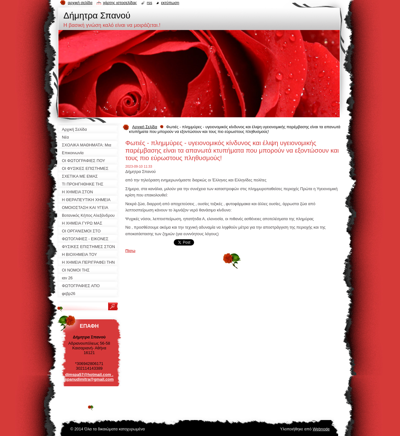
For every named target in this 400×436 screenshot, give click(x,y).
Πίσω (130, 250)
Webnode (321, 429)
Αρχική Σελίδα (144, 126)
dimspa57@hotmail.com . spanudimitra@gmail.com (89, 377)
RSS (149, 2)
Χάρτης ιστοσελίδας (120, 2)
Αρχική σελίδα (80, 2)
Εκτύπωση (170, 2)
